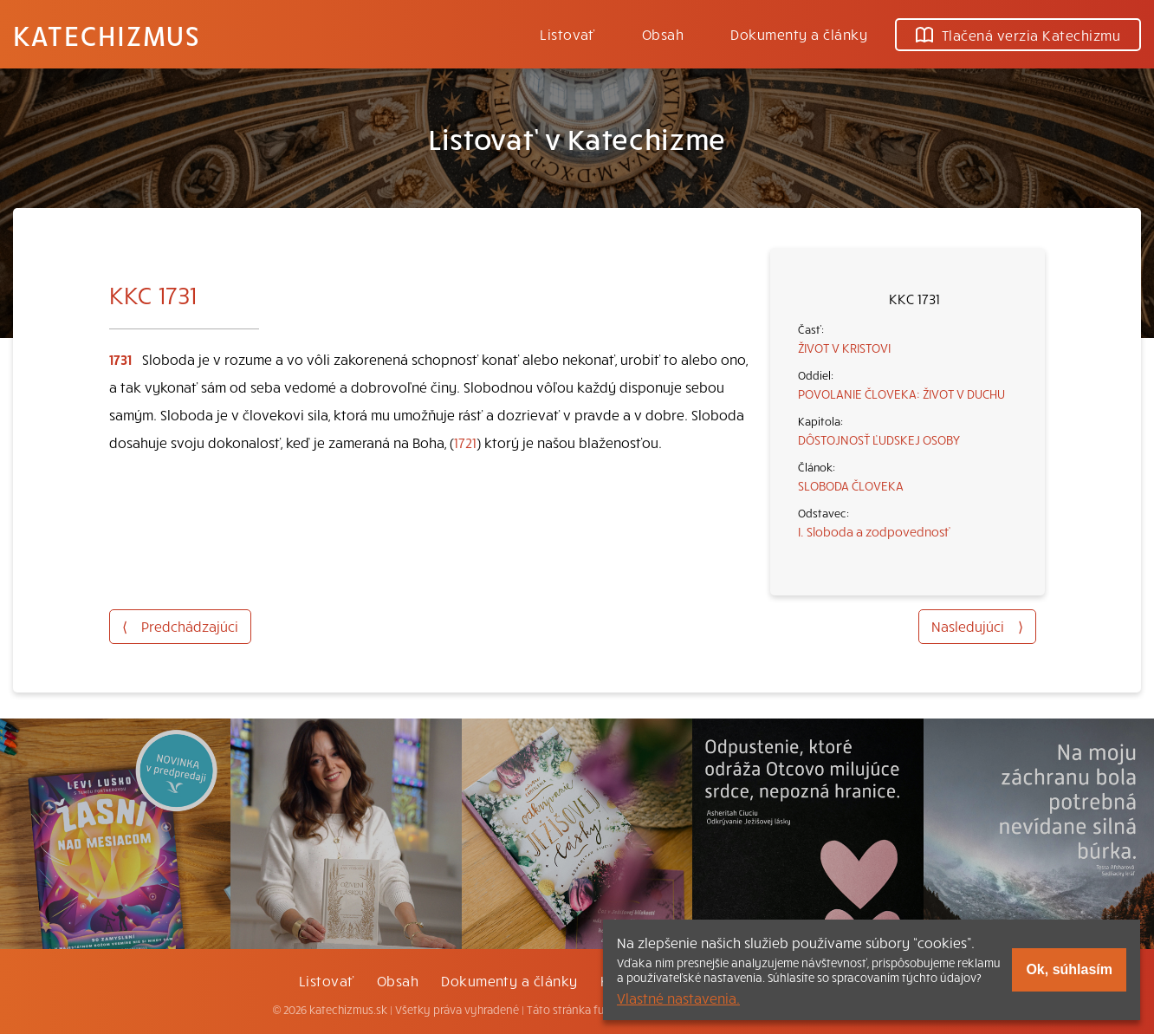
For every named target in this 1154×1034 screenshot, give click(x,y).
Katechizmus (106, 34)
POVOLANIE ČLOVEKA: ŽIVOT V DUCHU (901, 393)
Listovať (567, 33)
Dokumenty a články (798, 33)
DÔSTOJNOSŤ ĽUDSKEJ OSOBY (879, 439)
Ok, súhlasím (1069, 969)
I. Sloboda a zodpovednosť (874, 531)
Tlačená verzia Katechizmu (1018, 34)
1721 (465, 442)
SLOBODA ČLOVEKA (851, 485)
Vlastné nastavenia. (678, 997)
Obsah (663, 33)
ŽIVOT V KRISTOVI (844, 347)
